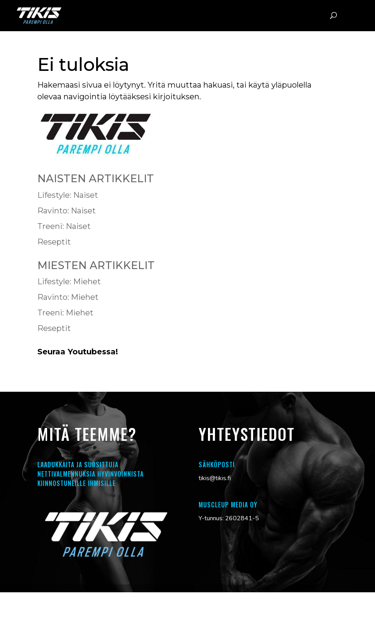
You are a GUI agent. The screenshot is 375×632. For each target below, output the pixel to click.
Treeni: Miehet (65, 312)
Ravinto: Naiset (66, 210)
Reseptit (54, 241)
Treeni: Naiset (64, 226)
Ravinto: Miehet (68, 297)
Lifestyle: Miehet (69, 281)
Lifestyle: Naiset (67, 195)
